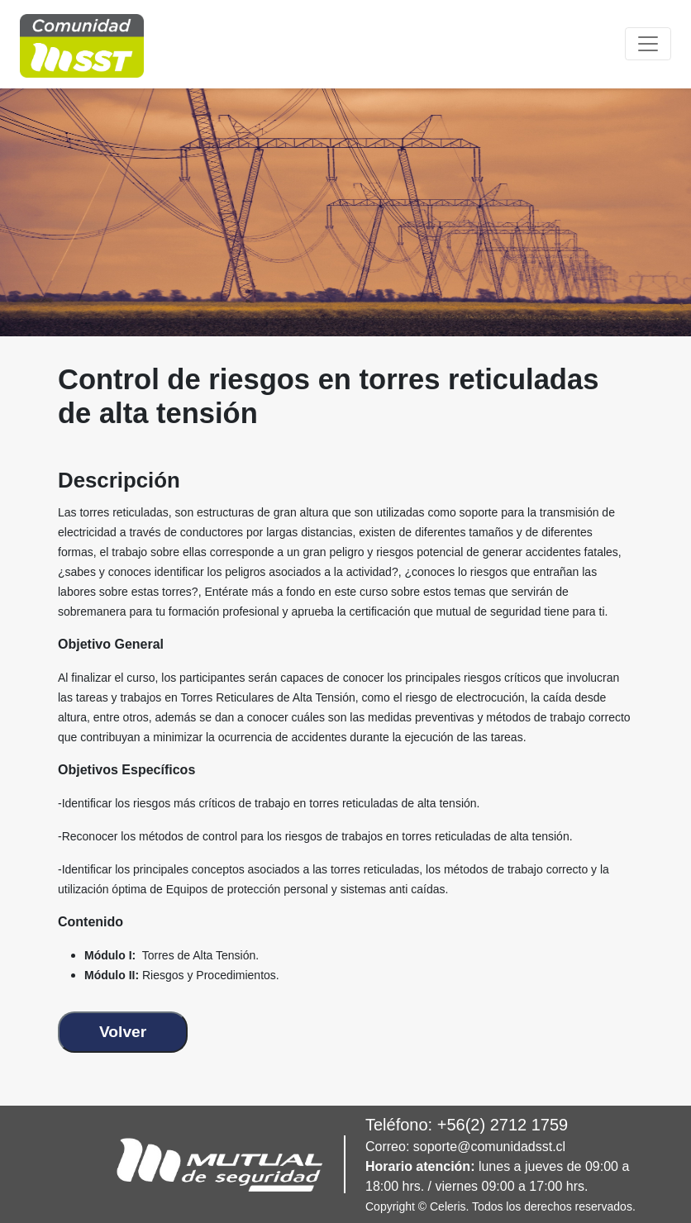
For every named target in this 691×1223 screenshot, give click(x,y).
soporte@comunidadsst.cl (489, 1147)
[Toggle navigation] (648, 43)
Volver (122, 1031)
